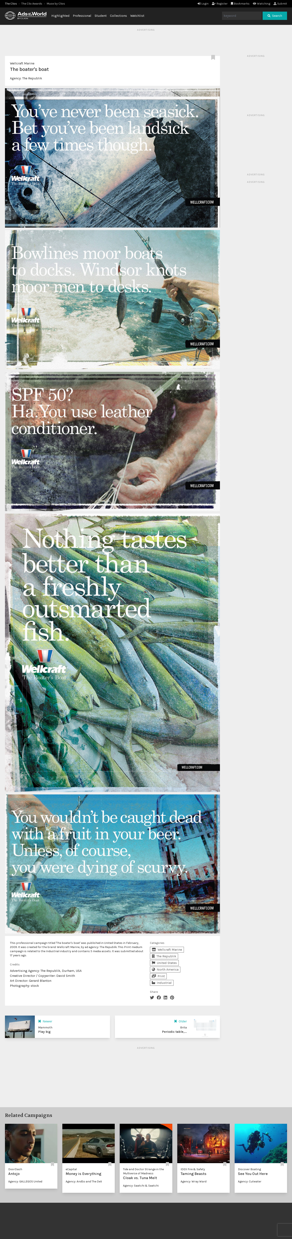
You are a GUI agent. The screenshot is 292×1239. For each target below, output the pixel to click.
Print (158, 976)
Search (275, 16)
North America (165, 969)
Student (101, 16)
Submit (280, 3)
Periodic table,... (174, 1032)
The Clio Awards (31, 3)
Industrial (162, 983)
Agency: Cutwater (249, 1181)
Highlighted (60, 16)
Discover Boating (249, 1169)
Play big (44, 1032)
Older (180, 1021)
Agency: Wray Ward (193, 1181)
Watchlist (137, 16)
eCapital (71, 1169)
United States (164, 963)
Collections (118, 16)
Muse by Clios (56, 3)
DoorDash (15, 1169)
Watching (261, 3)
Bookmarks (240, 3)
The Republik (32, 78)
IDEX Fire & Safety (193, 1169)
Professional (82, 16)
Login (203, 3)
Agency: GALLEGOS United (25, 1181)
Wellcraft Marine (22, 63)
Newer (45, 1021)
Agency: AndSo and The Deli (84, 1181)
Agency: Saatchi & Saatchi (141, 1185)
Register (220, 3)
